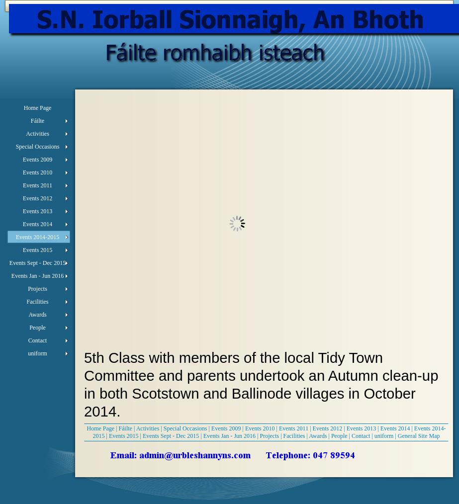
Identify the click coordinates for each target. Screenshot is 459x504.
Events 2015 (124, 435)
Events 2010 (260, 428)
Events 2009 (226, 428)
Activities (148, 428)
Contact (361, 435)
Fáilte (125, 428)
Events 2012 (328, 428)
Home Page (101, 428)
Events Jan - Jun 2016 (229, 435)
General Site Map (419, 435)
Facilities (294, 435)
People (339, 435)
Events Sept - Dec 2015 (171, 435)
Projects (269, 435)
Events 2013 (361, 428)
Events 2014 (395, 428)
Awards (318, 435)
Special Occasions (185, 428)
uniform (384, 435)
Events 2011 (293, 428)
